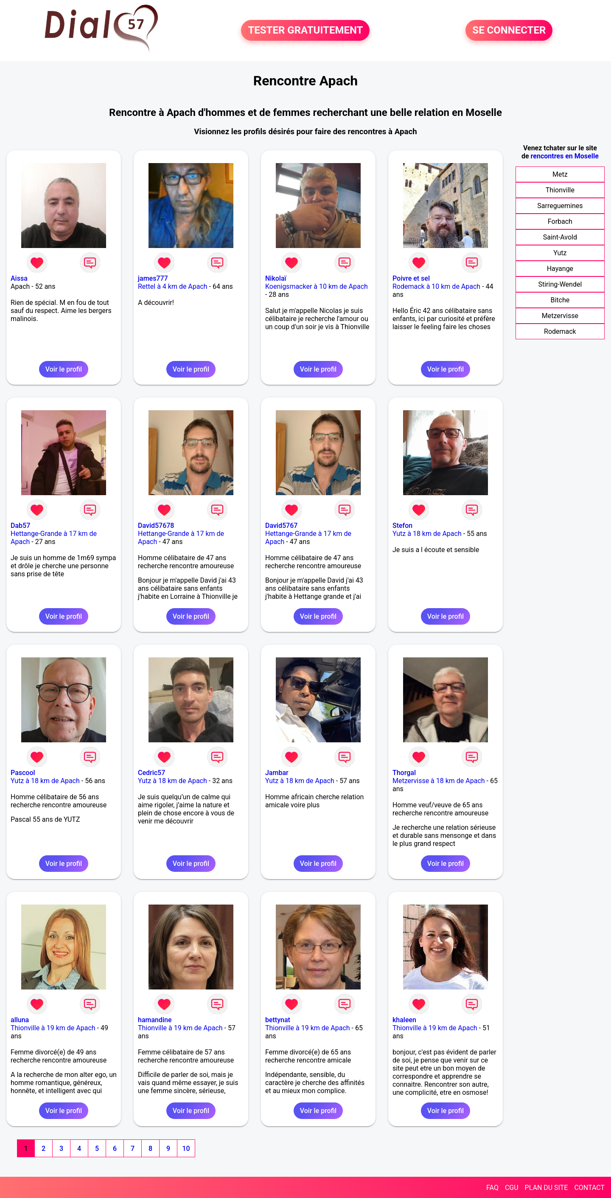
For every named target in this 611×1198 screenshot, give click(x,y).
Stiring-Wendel (560, 284)
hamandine (155, 1020)
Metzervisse (560, 316)
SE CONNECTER (509, 31)
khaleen (404, 1020)
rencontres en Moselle (565, 156)
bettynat (277, 1020)
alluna (20, 1020)
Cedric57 (151, 773)
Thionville (560, 190)
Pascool (23, 773)
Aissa (19, 278)
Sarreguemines (560, 206)
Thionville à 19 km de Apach (53, 1028)
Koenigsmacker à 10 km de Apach (316, 286)
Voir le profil (63, 369)
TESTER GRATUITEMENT (305, 31)
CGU (512, 1188)
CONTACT (589, 1188)
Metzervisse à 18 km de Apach (438, 781)
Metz (560, 174)
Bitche (560, 300)
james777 (153, 278)
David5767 (281, 525)
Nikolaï (275, 278)
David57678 (156, 525)
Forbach (560, 221)
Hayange (560, 269)
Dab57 (20, 525)
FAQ (492, 1188)
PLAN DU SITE (546, 1188)
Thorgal (404, 773)
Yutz (559, 253)
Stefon (402, 525)
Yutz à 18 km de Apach (427, 534)
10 (186, 1148)
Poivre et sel (411, 278)
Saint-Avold (560, 237)
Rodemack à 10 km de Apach (436, 286)
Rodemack (560, 331)
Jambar (277, 773)
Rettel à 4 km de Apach (172, 286)
